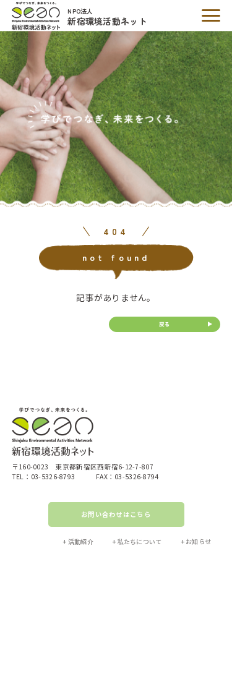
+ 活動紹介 (77, 541)
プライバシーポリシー (139, 634)
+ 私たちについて (137, 541)
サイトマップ (79, 634)
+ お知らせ (196, 541)
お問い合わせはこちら (116, 514)
